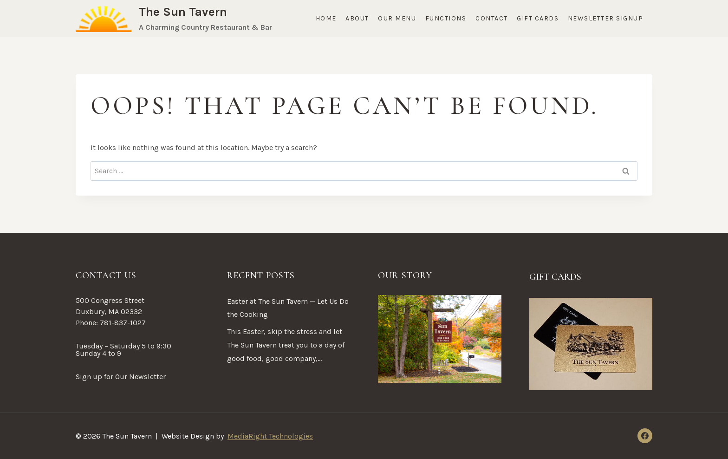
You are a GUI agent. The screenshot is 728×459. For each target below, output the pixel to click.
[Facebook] (644, 435)
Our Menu (397, 18)
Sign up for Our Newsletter (121, 376)
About (357, 18)
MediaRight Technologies (270, 436)
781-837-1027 (123, 322)
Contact (491, 18)
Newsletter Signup (606, 18)
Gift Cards (538, 18)
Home (326, 18)
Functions (446, 18)
